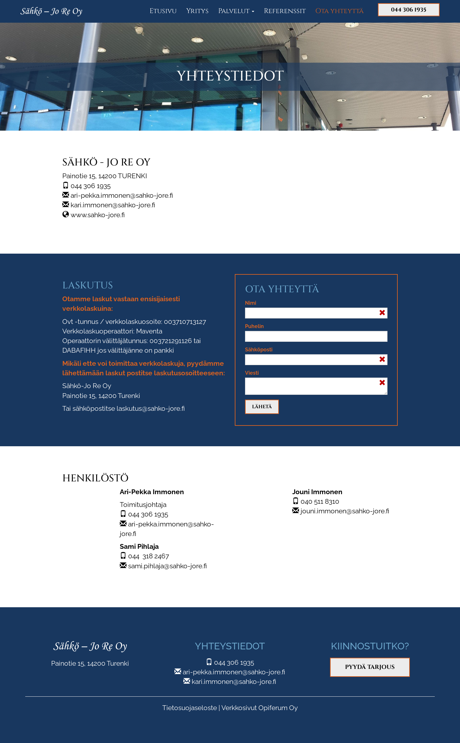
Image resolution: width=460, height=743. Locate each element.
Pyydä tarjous (370, 667)
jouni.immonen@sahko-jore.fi (345, 511)
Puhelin (254, 326)
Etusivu (163, 11)
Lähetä (262, 406)
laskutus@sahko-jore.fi (151, 408)
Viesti (252, 373)
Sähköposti (258, 350)
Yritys (197, 11)
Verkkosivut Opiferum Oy (259, 708)
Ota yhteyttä (339, 11)
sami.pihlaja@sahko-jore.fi (167, 566)
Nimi (250, 303)
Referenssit (285, 11)
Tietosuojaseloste (189, 708)
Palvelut (236, 11)
